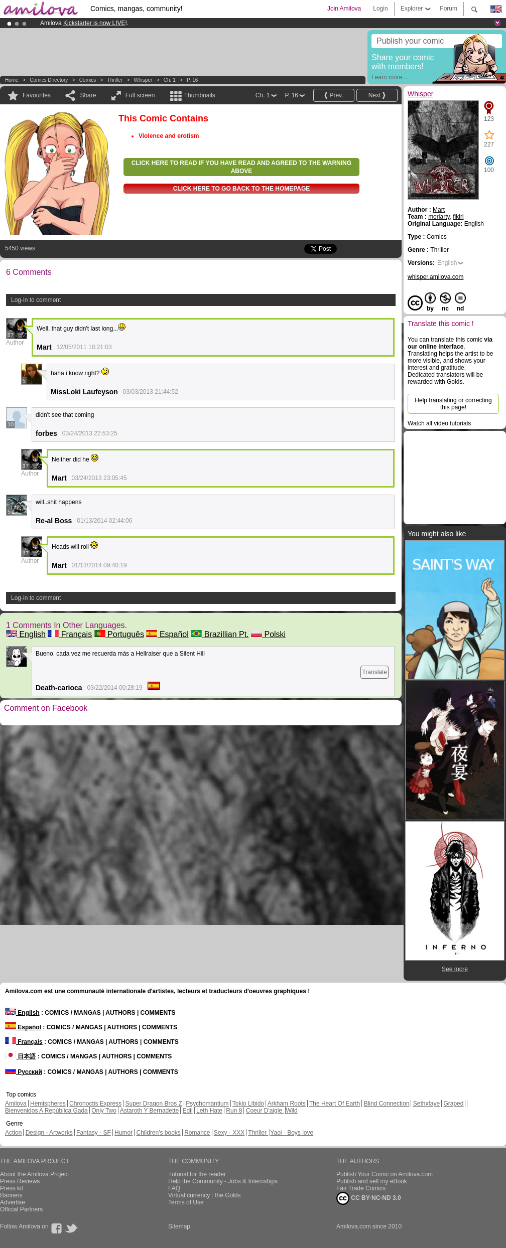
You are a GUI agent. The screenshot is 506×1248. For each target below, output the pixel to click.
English (26, 634)
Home (12, 80)
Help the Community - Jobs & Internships (223, 1181)
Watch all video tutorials (439, 423)
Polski (268, 634)
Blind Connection (387, 1103)
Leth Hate (209, 1110)
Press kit (11, 1188)
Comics (87, 80)
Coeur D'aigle (265, 1110)
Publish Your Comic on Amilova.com (384, 1174)
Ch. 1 (170, 80)
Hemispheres (48, 1103)
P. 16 (192, 80)
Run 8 (234, 1110)
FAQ (174, 1188)
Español (167, 634)
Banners (11, 1195)
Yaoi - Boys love (291, 1132)
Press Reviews (20, 1181)
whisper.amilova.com (435, 276)
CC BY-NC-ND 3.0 (368, 1198)
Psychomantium (207, 1103)
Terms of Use (186, 1202)
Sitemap (179, 1226)
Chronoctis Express (95, 1103)
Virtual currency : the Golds (204, 1195)
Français (70, 634)
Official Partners (21, 1209)
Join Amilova (344, 8)
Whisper (143, 80)
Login (380, 8)
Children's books (158, 1132)
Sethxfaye (426, 1103)
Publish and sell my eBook (371, 1181)
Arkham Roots (287, 1103)
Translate (374, 672)
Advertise (12, 1202)
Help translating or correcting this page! (453, 404)
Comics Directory (49, 80)
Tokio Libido (248, 1103)
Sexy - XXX (229, 1132)
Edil (188, 1110)
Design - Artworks (49, 1132)
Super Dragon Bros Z (153, 1103)
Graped (453, 1103)
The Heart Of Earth (334, 1103)
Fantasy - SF (93, 1132)
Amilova (16, 1103)
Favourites (37, 95)
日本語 (20, 1056)
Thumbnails (199, 95)
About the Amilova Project (34, 1174)
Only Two (103, 1110)
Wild (291, 1110)
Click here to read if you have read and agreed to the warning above (241, 167)
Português (119, 634)
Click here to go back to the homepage (241, 188)
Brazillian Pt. (219, 634)
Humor (123, 1132)
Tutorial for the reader (197, 1174)
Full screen (140, 95)
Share (88, 95)
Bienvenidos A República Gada (46, 1110)
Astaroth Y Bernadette (149, 1110)
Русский (23, 1071)
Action (13, 1132)
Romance (197, 1132)
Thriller (115, 80)
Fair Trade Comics (361, 1188)
